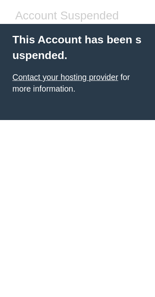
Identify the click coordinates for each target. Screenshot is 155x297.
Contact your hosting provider (65, 77)
